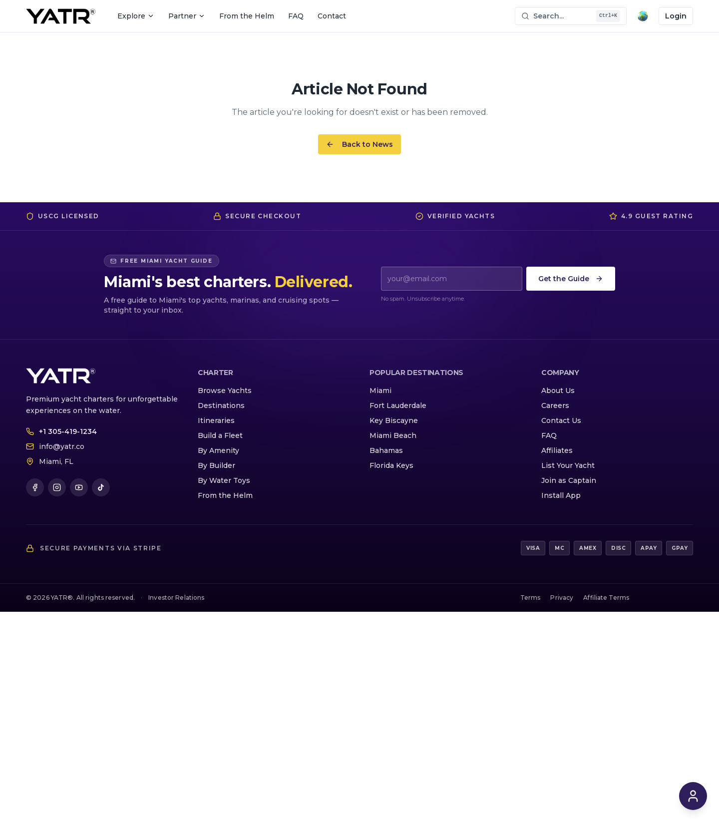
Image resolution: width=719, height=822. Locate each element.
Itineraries (216, 420)
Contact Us (561, 420)
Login (676, 15)
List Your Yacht (568, 465)
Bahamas (386, 450)
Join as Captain (568, 480)
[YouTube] (79, 487)
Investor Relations (176, 597)
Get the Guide (570, 278)
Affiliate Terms (606, 597)
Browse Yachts (225, 390)
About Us (558, 390)
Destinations (221, 405)
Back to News (359, 144)
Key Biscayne (393, 420)
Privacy (561, 597)
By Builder (216, 465)
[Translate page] (643, 16)
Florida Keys (391, 465)
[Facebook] (35, 487)
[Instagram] (57, 487)
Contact (332, 15)
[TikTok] (101, 487)
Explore (135, 15)
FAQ (296, 15)
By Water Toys (224, 480)
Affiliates (557, 450)
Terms (530, 597)
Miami (380, 390)
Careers (555, 405)
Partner (186, 15)
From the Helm (246, 15)
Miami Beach (392, 435)
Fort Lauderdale (397, 405)
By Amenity (218, 450)
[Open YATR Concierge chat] (693, 796)
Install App (561, 495)
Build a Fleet (220, 435)
